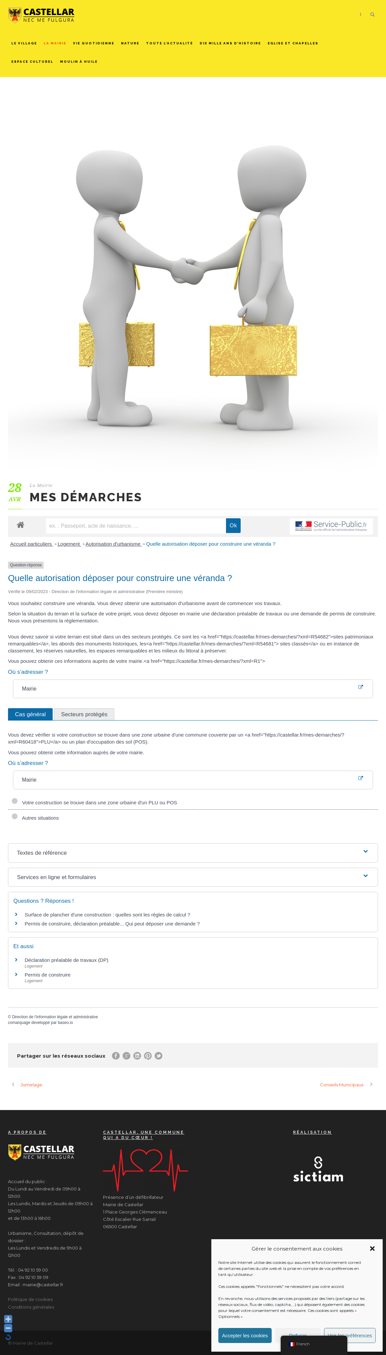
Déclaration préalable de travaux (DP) (66, 960)
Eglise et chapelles (293, 43)
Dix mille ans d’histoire (230, 43)
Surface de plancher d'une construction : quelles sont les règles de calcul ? (107, 914)
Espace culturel (32, 61)
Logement (69, 544)
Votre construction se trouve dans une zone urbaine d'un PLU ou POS (94, 802)
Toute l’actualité (169, 43)
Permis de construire (48, 975)
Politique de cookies (30, 1299)
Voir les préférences (350, 1335)
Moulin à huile (79, 61)
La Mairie (55, 43)
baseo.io (65, 1022)
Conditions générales (31, 1307)
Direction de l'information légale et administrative (55, 1017)
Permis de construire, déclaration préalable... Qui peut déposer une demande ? (112, 923)
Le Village (24, 43)
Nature (130, 43)
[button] (372, 1248)
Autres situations (35, 818)
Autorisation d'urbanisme (114, 544)
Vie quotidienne (93, 43)
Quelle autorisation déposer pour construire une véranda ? (210, 544)
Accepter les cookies (245, 1335)
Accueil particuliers (31, 544)
